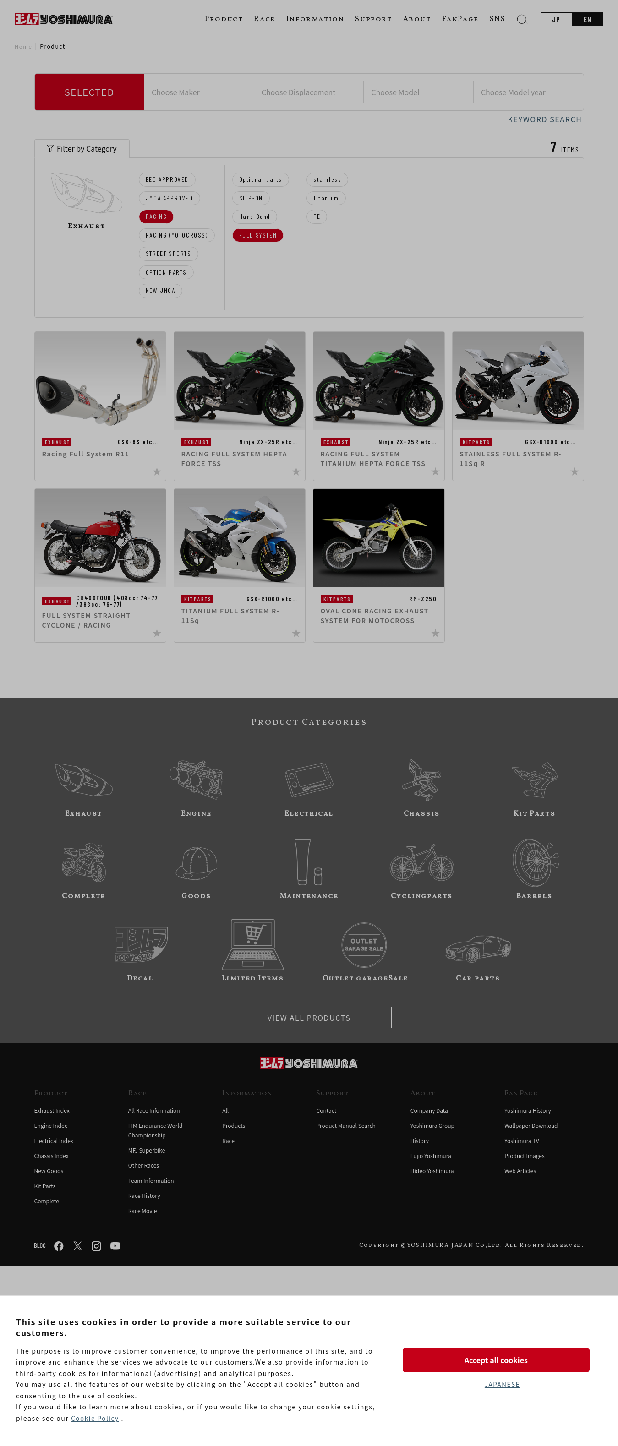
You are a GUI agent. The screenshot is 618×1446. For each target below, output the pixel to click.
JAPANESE (502, 1385)
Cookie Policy (95, 1418)
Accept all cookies (502, 1358)
